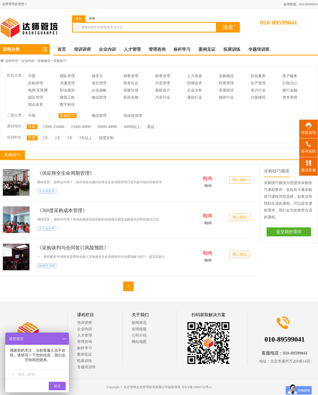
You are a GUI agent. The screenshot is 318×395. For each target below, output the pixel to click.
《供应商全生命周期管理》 (65, 173)
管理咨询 (84, 342)
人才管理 (84, 335)
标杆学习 (84, 348)
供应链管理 (132, 116)
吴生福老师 (47, 191)
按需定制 (106, 138)
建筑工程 (67, 97)
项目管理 (99, 83)
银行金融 (289, 90)
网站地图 (139, 342)
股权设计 (162, 90)
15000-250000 (53, 127)
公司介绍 (139, 335)
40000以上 (132, 127)
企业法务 (194, 90)
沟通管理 (67, 83)
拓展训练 (84, 361)
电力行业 (258, 90)
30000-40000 (107, 127)
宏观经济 (226, 90)
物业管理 (99, 97)
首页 (62, 49)
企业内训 (27, 61)
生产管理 (258, 83)
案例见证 (84, 354)
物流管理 (99, 116)
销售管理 (130, 76)
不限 (32, 76)
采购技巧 (60, 61)
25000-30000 (81, 127)
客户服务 (289, 76)
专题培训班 (86, 367)
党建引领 (130, 90)
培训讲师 (84, 323)
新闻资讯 (139, 323)
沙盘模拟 (258, 97)
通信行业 (194, 97)
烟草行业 (226, 97)
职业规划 (67, 90)
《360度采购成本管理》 (62, 210)
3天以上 (85, 138)
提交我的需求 (289, 231)
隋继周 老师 (47, 266)
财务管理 (162, 76)
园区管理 (35, 97)
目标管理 (35, 83)
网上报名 (239, 180)
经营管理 (226, 83)
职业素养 (258, 76)
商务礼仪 (130, 83)
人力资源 (194, 76)
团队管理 (67, 76)
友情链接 (139, 329)
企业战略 (99, 90)
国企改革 (35, 105)
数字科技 (67, 105)
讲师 (92, 18)
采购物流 (44, 61)
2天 (57, 138)
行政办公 (289, 83)
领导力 (97, 76)
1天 (45, 138)
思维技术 (194, 83)
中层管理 (162, 83)
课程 (79, 19)
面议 (150, 127)
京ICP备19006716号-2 (196, 387)
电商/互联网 (38, 90)
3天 (70, 138)
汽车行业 (162, 97)
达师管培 (11, 61)
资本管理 (289, 97)
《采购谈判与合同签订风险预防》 (73, 247)
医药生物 (130, 97)
